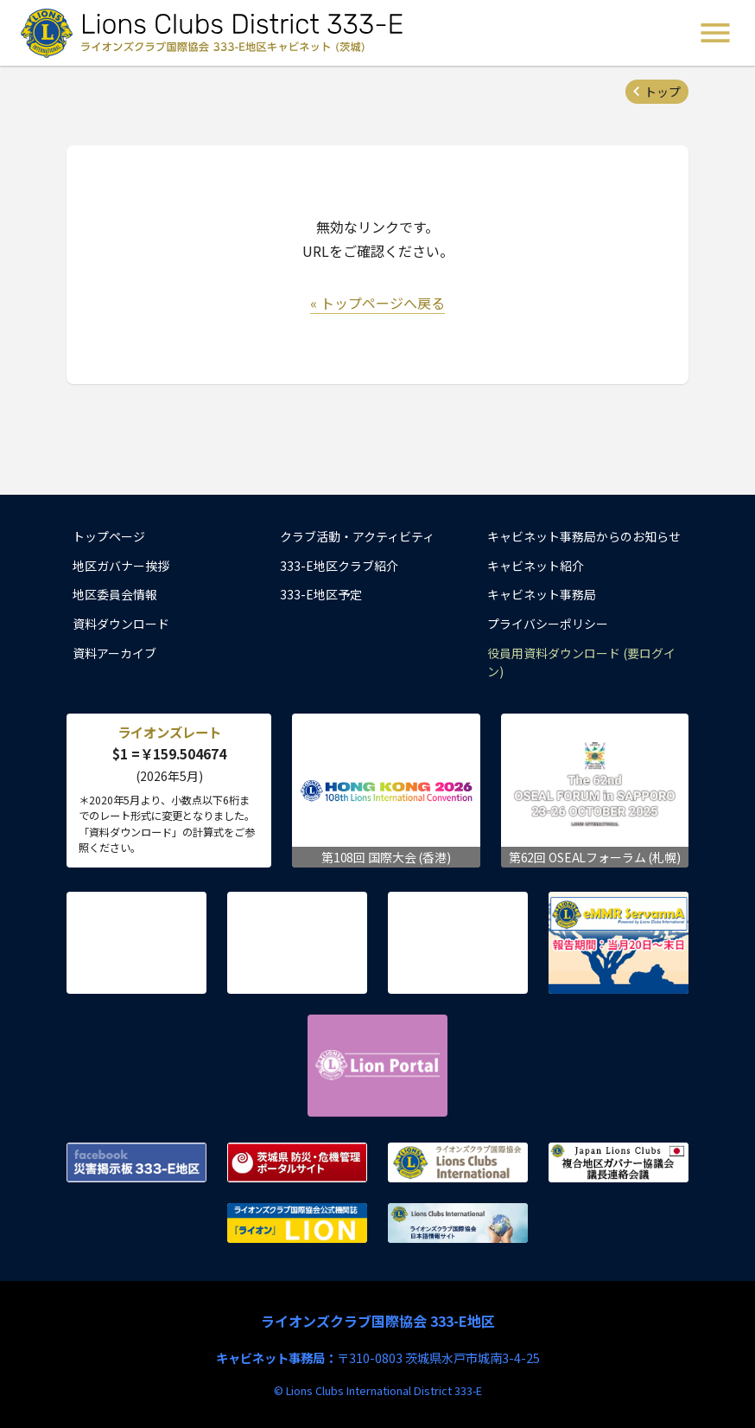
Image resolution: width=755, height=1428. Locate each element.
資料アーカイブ (114, 653)
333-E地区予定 (321, 594)
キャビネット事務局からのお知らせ (584, 536)
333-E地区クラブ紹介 (339, 565)
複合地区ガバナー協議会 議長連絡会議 (618, 1162)
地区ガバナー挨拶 (121, 565)
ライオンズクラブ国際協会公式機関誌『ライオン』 (297, 1223)
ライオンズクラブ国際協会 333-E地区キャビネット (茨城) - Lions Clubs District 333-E (217, 33)
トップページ (109, 536)
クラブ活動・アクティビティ (357, 536)
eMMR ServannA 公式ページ (618, 943)
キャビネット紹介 (535, 565)
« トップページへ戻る (377, 302)
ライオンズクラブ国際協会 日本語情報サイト (458, 1223)
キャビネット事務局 (541, 594)
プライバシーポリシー (547, 623)
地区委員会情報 (115, 594)
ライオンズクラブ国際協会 (458, 1162)
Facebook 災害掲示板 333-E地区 (136, 1162)
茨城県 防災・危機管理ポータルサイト (297, 1162)
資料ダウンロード (121, 623)
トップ (662, 91)
